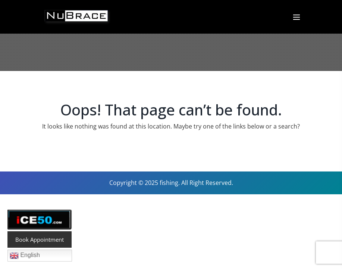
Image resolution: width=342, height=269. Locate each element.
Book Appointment (39, 239)
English (25, 255)
